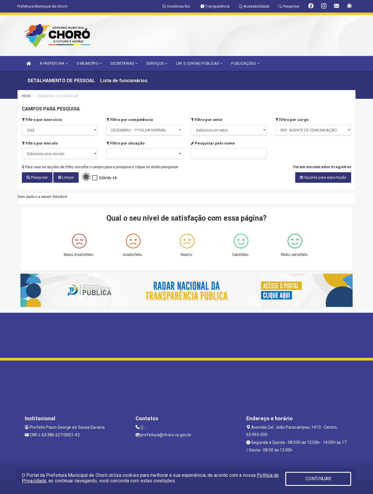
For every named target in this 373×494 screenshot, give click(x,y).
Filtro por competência (129, 119)
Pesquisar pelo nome (213, 143)
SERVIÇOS (156, 63)
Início (26, 96)
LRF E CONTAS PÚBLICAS (199, 63)
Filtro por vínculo (40, 143)
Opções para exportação (323, 177)
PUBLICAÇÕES (245, 63)
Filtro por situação (125, 143)
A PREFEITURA (54, 63)
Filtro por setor (207, 119)
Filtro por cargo (292, 119)
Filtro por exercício (42, 119)
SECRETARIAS (124, 63)
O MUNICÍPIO (89, 63)
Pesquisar (37, 177)
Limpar (66, 177)
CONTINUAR (318, 478)
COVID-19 (108, 178)
